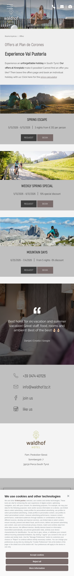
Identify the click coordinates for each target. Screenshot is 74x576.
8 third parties (20, 501)
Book (45, 137)
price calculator (49, 77)
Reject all (37, 561)
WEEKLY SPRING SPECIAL (37, 186)
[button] (68, 496)
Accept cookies (37, 555)
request (28, 137)
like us (27, 409)
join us (28, 398)
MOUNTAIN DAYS (37, 252)
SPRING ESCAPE (37, 120)
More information (37, 568)
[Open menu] (10, 7)
